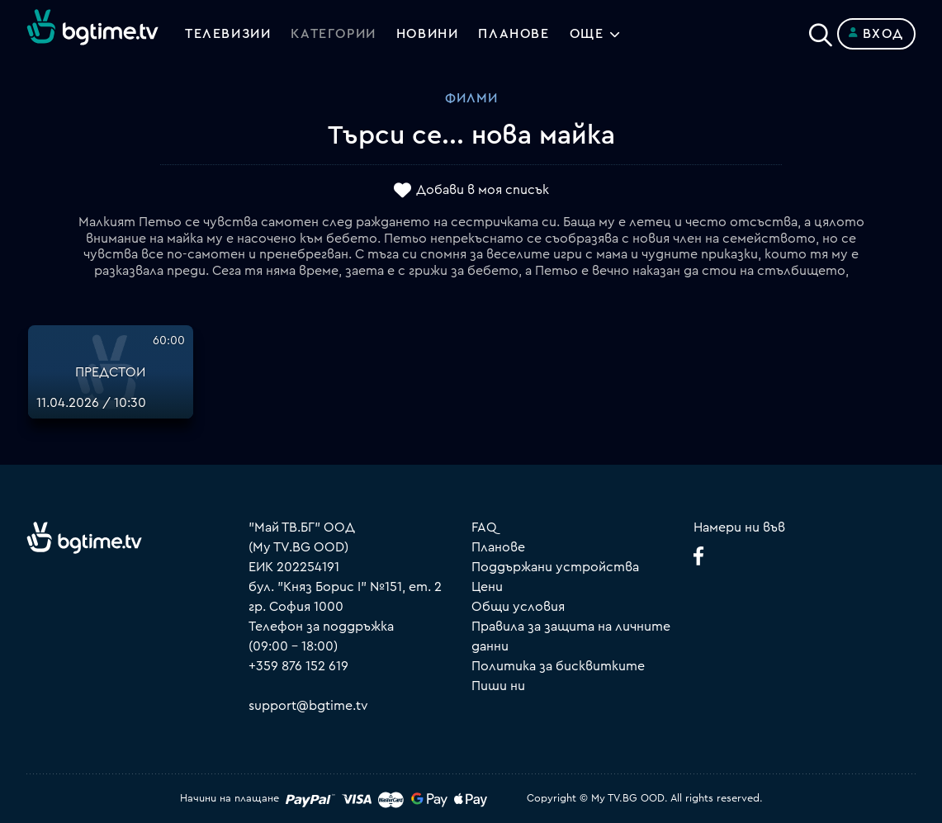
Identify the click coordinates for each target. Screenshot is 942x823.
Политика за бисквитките (558, 666)
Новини (427, 33)
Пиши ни (498, 686)
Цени (487, 587)
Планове (498, 547)
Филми (471, 98)
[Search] (820, 30)
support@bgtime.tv (308, 705)
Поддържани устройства (555, 567)
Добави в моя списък (482, 190)
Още (587, 33)
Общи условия (518, 606)
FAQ (484, 527)
